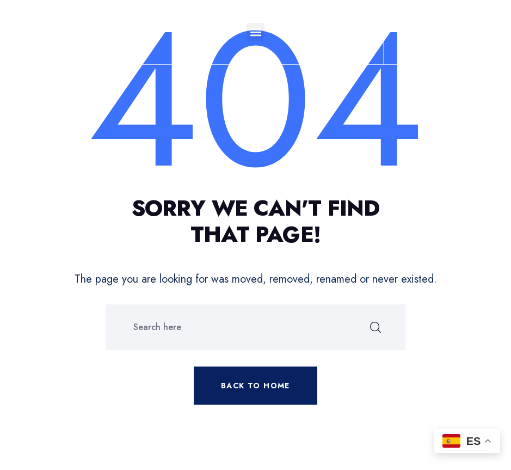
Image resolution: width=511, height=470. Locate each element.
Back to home (255, 385)
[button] (255, 32)
